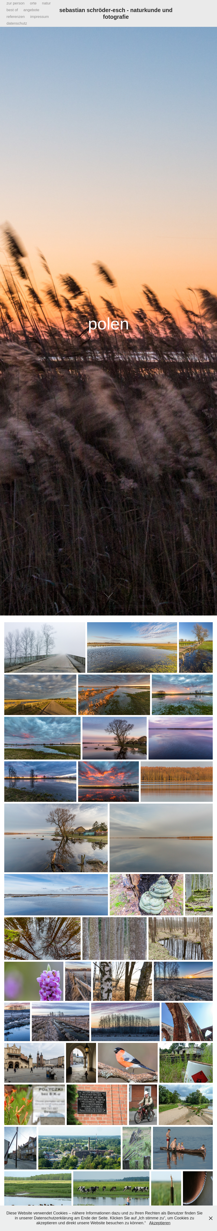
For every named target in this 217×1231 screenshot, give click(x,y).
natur (46, 3)
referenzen (15, 17)
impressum (39, 17)
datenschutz (16, 23)
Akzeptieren (159, 1223)
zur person (15, 3)
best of (12, 10)
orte (33, 3)
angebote (31, 10)
